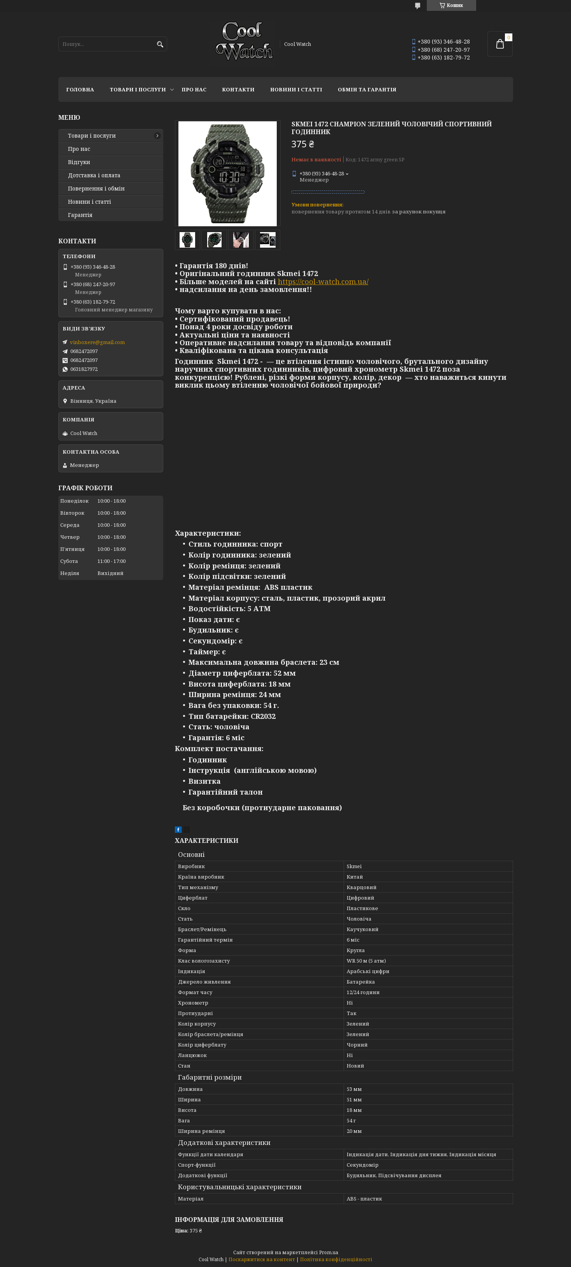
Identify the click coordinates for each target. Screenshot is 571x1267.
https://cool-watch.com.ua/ (323, 281)
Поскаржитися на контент (262, 1259)
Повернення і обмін (96, 188)
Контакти (238, 89)
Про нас (194, 89)
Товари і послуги (138, 89)
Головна (80, 89)
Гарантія (80, 214)
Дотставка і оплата (94, 175)
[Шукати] (160, 44)
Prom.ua (328, 1252)
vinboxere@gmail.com (97, 342)
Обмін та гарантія (367, 89)
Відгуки (79, 162)
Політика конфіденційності (336, 1259)
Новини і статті (296, 89)
